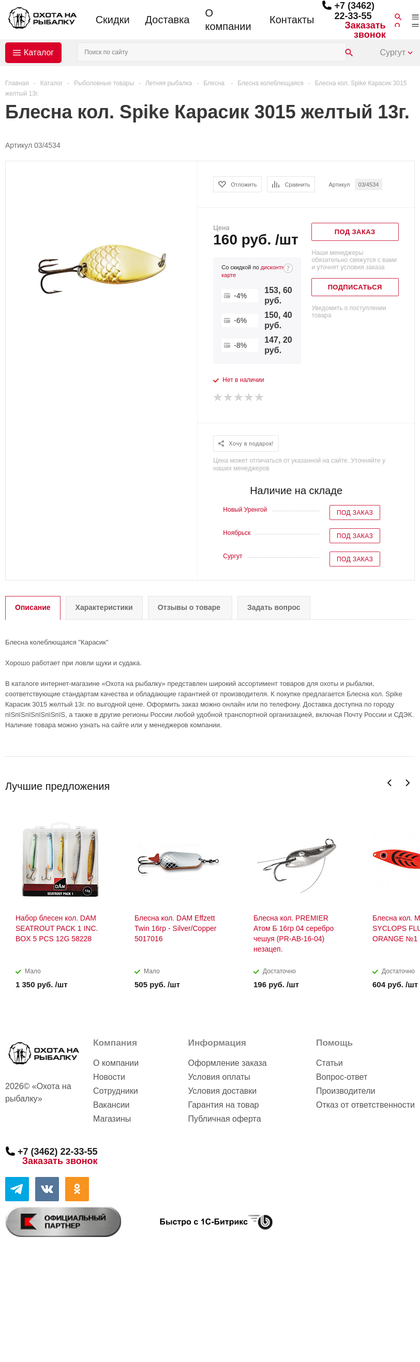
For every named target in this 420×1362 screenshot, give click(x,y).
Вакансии (111, 1104)
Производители (346, 1090)
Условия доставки (222, 1090)
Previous (389, 782)
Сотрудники (115, 1090)
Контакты (291, 19)
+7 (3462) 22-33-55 (354, 11)
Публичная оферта (224, 1118)
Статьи (329, 1063)
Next (407, 782)
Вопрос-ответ (341, 1077)
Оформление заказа (227, 1063)
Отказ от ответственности (365, 1104)
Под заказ (355, 512)
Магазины (112, 1118)
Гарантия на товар (223, 1104)
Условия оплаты (219, 1077)
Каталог (39, 52)
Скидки (113, 19)
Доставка (167, 19)
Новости (109, 1077)
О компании (228, 19)
